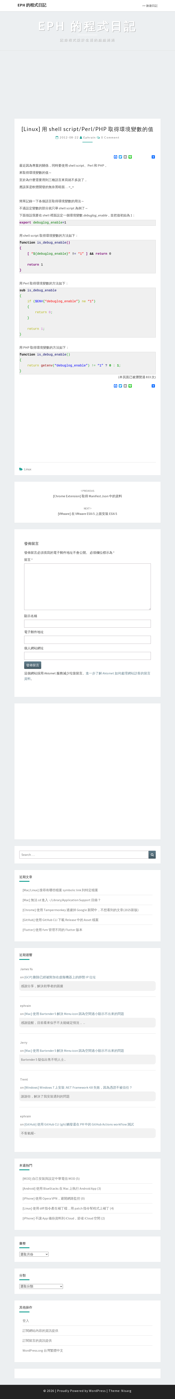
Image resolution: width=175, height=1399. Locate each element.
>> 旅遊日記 (150, 5)
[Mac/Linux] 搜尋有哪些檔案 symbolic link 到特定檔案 (60, 890)
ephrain (89, 137)
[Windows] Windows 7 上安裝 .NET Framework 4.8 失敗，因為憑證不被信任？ (78, 1087)
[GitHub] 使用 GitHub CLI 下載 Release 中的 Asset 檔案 (61, 920)
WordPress (97, 1391)
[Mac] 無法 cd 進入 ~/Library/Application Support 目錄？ (62, 900)
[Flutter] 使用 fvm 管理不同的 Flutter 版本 (52, 930)
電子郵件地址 (34, 632)
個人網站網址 (34, 648)
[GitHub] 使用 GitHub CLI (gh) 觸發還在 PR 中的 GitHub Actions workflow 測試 (79, 1124)
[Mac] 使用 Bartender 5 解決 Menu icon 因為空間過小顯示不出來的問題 (74, 1014)
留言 (28, 560)
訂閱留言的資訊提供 (37, 1340)
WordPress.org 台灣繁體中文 (43, 1350)
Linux (27, 469)
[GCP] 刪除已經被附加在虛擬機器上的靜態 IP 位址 (60, 977)
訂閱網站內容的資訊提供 (40, 1331)
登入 (26, 1321)
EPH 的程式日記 (31, 4)
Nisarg (126, 1391)
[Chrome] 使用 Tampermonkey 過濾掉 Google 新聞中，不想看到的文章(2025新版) (80, 910)
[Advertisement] (87, 88)
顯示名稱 (30, 616)
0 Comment (110, 137)
